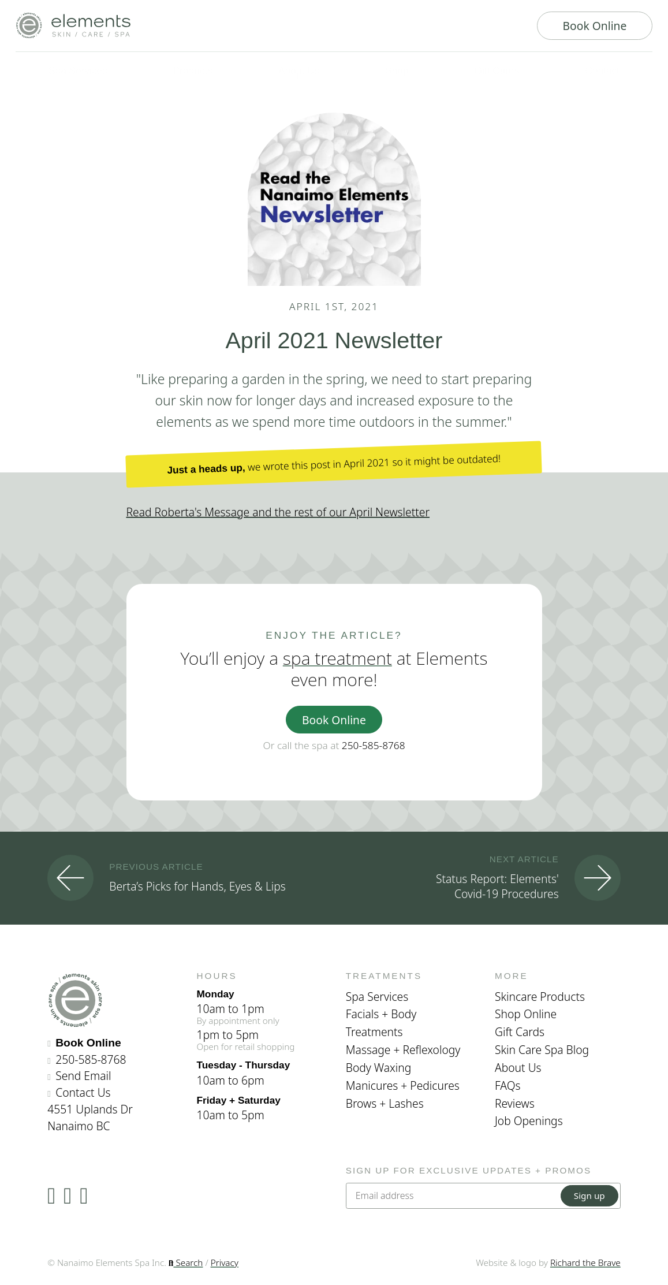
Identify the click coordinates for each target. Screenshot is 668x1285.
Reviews (515, 1103)
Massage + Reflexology (403, 1049)
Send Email (83, 1075)
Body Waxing (379, 1067)
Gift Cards (519, 1032)
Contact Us (82, 1092)
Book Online (595, 25)
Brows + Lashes (385, 1103)
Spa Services (377, 996)
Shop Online (526, 1014)
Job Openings (529, 1120)
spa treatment (337, 658)
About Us (518, 1067)
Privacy (224, 1262)
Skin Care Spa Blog (542, 1049)
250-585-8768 (373, 745)
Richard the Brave (585, 1262)
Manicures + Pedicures (403, 1085)
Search (186, 1262)
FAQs (507, 1085)
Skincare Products (540, 996)
